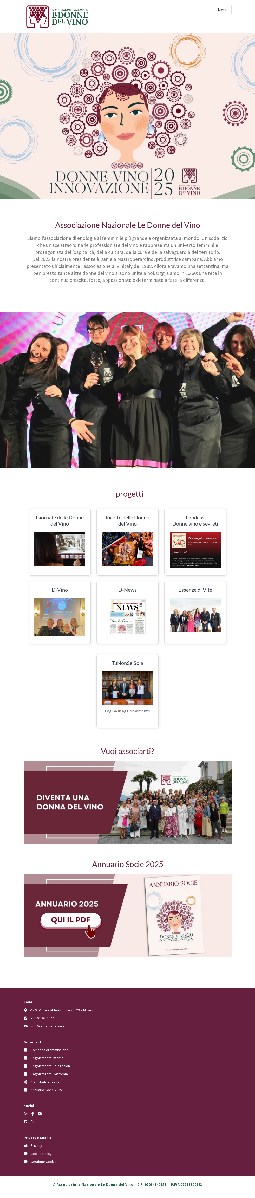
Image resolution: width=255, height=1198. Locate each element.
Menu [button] (222, 9)
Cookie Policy (41, 1153)
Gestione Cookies (44, 1161)
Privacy (36, 1145)
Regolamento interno (47, 1058)
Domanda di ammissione (49, 1050)
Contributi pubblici (45, 1082)
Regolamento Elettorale (49, 1074)
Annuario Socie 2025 (46, 1090)
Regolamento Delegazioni (51, 1066)
